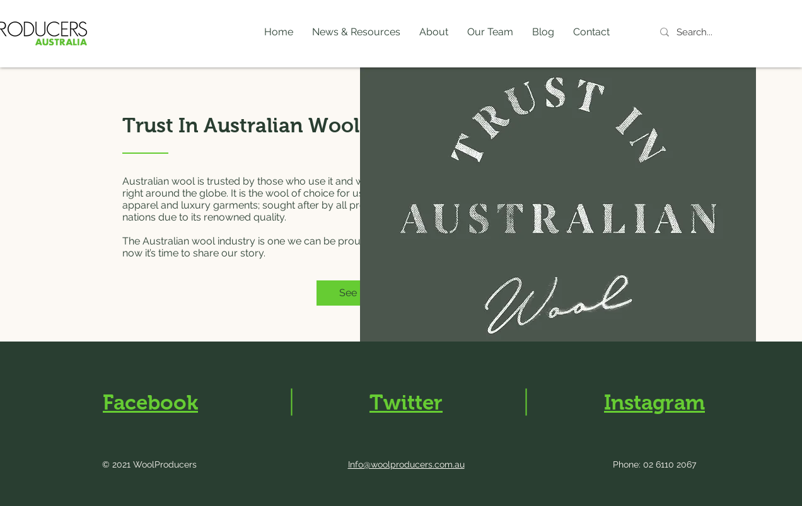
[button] (356, 32)
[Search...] (711, 32)
